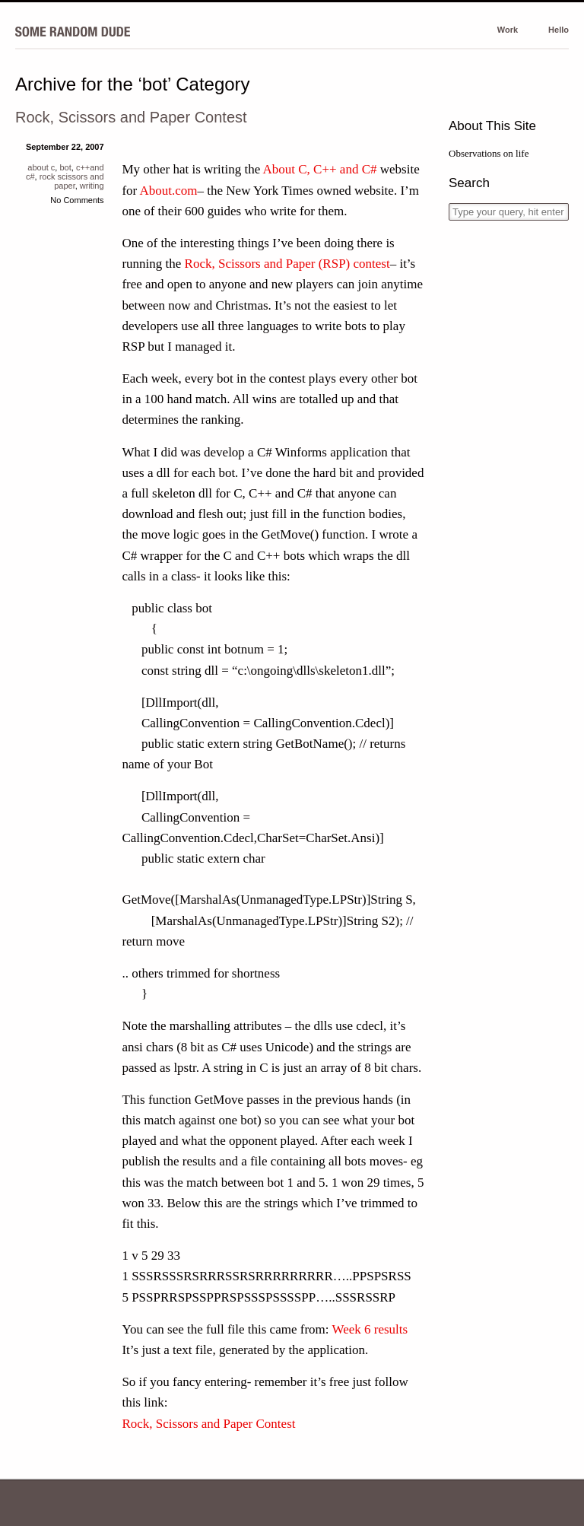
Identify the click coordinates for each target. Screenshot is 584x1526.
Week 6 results (370, 1329)
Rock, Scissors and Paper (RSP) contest (287, 263)
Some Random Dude (72, 31)
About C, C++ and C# (320, 169)
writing (92, 185)
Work (507, 29)
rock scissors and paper (72, 181)
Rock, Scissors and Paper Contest (131, 117)
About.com (169, 190)
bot (65, 167)
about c (41, 167)
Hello (558, 29)
